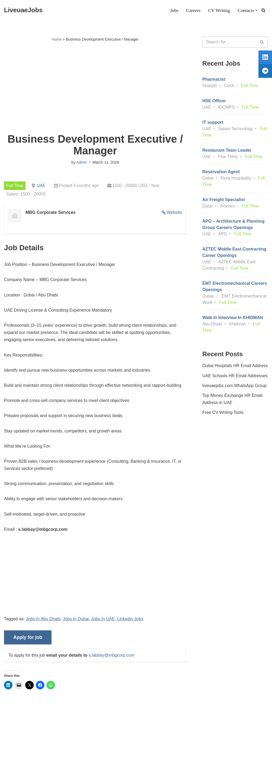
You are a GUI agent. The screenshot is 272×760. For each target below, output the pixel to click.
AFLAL (69, 753)
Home (57, 39)
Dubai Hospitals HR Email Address (235, 365)
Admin (81, 162)
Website (174, 212)
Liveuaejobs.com (20, 753)
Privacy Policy (45, 739)
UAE (41, 185)
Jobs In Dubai (76, 619)
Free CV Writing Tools (223, 412)
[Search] (263, 10)
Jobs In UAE (103, 619)
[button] (256, 10)
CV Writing (219, 10)
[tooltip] (265, 57)
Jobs (174, 10)
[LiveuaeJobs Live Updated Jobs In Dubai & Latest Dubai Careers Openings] (23, 10)
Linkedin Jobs (130, 619)
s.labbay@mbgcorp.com (111, 655)
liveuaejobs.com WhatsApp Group (234, 385)
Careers (193, 10)
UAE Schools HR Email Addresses (234, 375)
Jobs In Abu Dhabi (43, 619)
